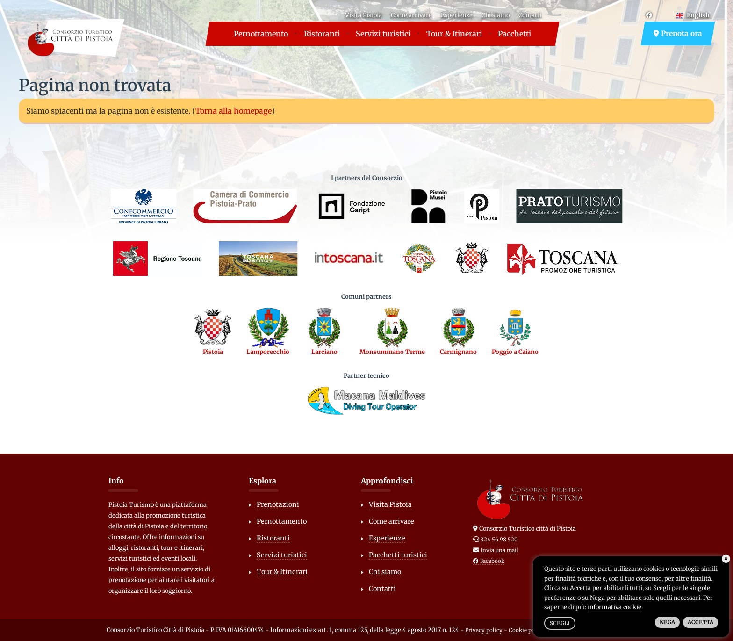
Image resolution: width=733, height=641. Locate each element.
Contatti (529, 15)
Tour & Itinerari (454, 33)
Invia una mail (499, 550)
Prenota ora (678, 33)
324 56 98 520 (499, 539)
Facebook (488, 561)
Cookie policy (527, 630)
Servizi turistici (383, 33)
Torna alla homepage (233, 110)
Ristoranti (322, 33)
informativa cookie (614, 607)
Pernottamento (261, 33)
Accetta (700, 622)
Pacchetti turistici (398, 555)
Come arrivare (411, 15)
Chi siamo (495, 15)
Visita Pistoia (363, 15)
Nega (667, 622)
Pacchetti (514, 33)
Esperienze (457, 15)
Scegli (560, 623)
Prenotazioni (278, 504)
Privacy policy (484, 630)
